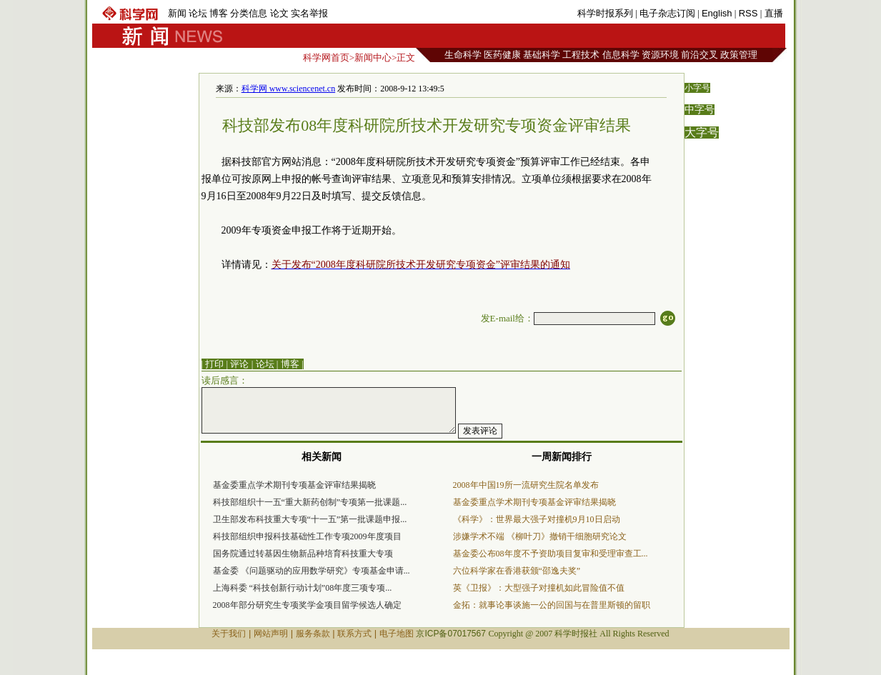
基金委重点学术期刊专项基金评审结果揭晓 (294, 485)
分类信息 (248, 13)
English (717, 13)
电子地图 (396, 634)
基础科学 (541, 54)
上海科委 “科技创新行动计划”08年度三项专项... (302, 588)
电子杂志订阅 (667, 13)
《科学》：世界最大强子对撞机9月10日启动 (536, 519)
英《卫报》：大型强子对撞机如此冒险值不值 (538, 588)
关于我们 (228, 634)
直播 (774, 13)
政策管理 (738, 54)
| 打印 (212, 364)
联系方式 (354, 634)
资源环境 (660, 54)
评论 (239, 364)
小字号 (697, 88)
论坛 (198, 13)
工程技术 (580, 54)
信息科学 (620, 54)
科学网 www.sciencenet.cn (289, 89)
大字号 (702, 132)
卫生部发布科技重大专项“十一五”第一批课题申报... (310, 519)
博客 (218, 13)
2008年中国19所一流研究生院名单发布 (526, 485)
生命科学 (463, 54)
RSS (748, 13)
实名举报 (309, 13)
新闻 (177, 13)
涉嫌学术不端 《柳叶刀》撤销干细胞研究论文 (540, 536)
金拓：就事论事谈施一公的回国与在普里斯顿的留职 (551, 605)
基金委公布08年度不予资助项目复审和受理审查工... (550, 554)
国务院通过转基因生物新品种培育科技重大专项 (303, 554)
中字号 (700, 109)
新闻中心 (373, 57)
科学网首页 (326, 57)
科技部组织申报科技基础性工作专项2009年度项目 (307, 536)
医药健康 (502, 54)
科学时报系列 (605, 13)
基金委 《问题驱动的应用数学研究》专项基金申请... (311, 571)
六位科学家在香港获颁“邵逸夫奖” (517, 571)
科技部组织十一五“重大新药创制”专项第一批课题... (310, 502)
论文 (279, 13)
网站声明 (271, 634)
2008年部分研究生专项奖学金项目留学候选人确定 (307, 605)
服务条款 (313, 634)
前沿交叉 (699, 54)
